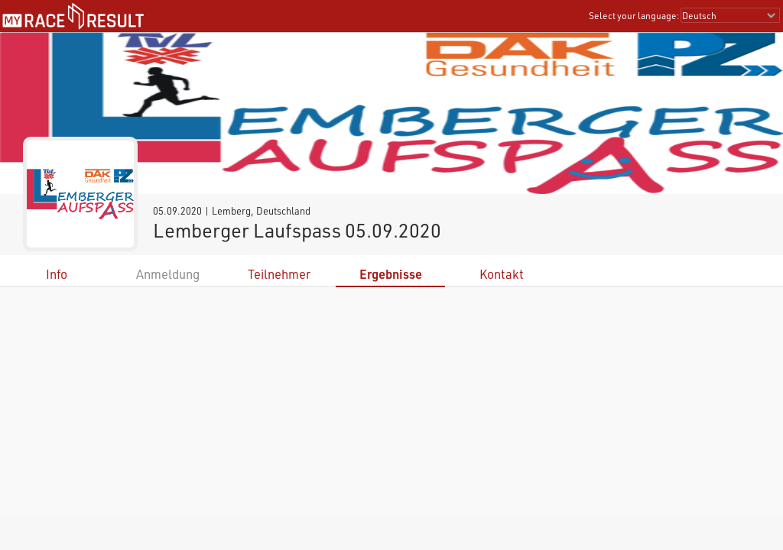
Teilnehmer (279, 274)
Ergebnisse (390, 274)
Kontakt (501, 274)
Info (56, 274)
